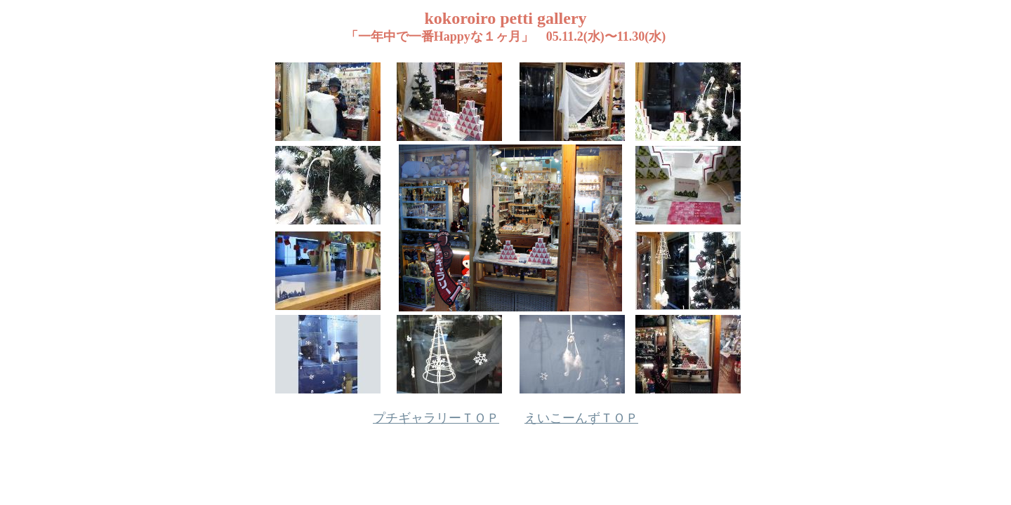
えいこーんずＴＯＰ (581, 418)
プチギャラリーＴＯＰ (436, 418)
